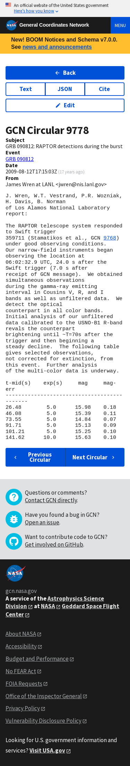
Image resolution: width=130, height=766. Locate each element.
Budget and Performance (37, 659)
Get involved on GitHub (54, 544)
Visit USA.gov (47, 750)
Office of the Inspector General (44, 696)
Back (65, 72)
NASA (48, 606)
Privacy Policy (23, 708)
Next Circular (94, 457)
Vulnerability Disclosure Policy (43, 720)
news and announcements (57, 47)
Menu (120, 25)
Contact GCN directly (51, 500)
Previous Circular (32, 457)
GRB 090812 (20, 158)
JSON (65, 89)
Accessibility (21, 646)
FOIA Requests (24, 683)
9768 (110, 238)
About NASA (21, 634)
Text (25, 89)
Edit (65, 105)
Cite (104, 89)
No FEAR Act (21, 671)
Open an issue (42, 522)
